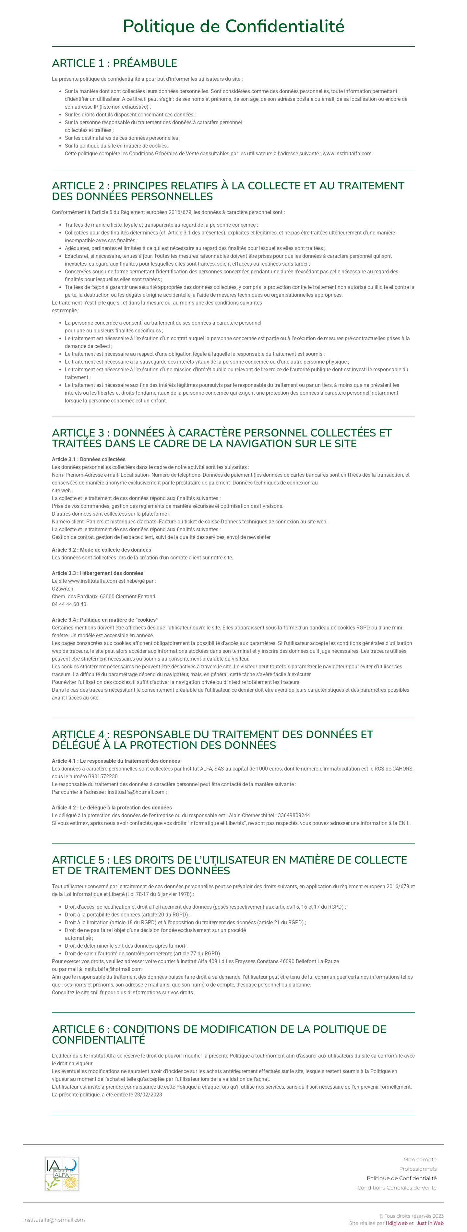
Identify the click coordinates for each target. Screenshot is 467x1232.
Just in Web (430, 1223)
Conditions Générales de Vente (397, 1188)
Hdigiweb (397, 1223)
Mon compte (420, 1159)
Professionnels (418, 1169)
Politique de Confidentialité (402, 1178)
